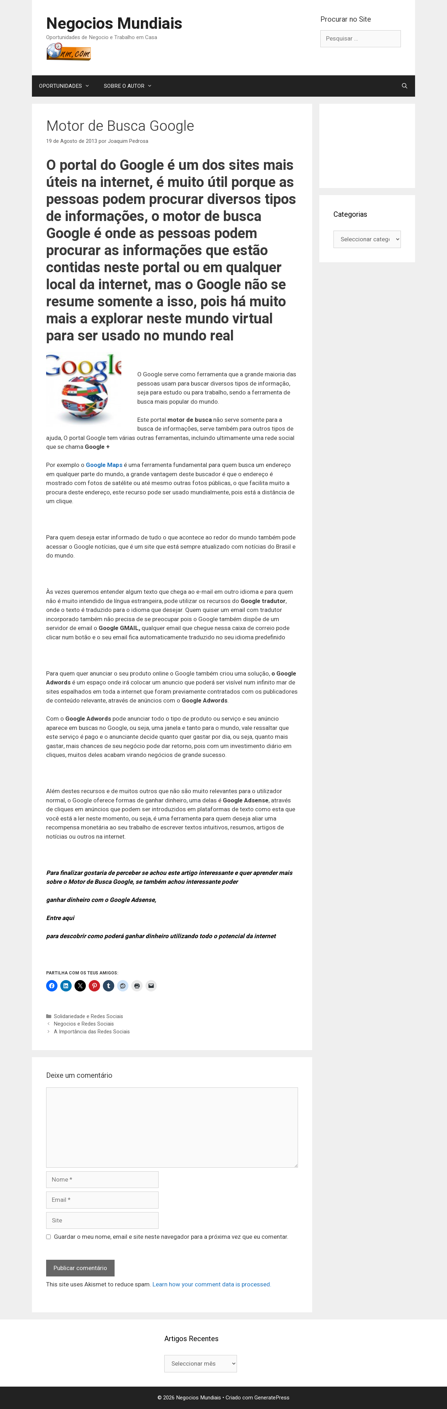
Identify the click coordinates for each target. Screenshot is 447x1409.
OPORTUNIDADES (68, 86)
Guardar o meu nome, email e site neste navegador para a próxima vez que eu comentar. (171, 1236)
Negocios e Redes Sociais (84, 1024)
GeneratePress (271, 1398)
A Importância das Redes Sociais (92, 1032)
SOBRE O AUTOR (131, 86)
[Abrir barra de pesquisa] (404, 86)
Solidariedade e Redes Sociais (88, 1016)
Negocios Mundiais (114, 24)
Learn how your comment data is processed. (212, 1284)
